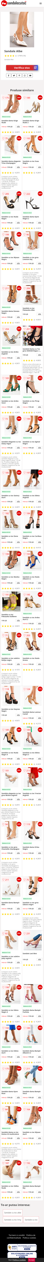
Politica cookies (29, 1238)
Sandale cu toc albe (12, 1212)
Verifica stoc (26, 67)
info (18, 126)
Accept (31, 1260)
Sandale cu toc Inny (12, 1219)
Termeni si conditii (17, 1235)
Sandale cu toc (31, 1219)
